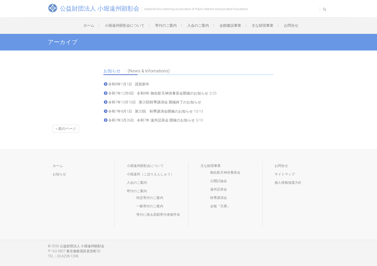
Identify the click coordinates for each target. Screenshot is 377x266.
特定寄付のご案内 (149, 198)
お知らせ (136, 70)
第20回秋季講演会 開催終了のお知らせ (170, 102)
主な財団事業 (262, 25)
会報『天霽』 (220, 206)
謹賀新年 (142, 84)
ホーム (88, 25)
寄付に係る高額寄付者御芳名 (158, 214)
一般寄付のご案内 (149, 206)
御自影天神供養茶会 (225, 172)
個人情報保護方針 (288, 182)
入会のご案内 (198, 25)
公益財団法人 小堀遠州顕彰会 (99, 8)
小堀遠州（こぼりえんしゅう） (150, 174)
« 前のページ (66, 129)
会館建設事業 (230, 25)
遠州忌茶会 (218, 189)
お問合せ (291, 25)
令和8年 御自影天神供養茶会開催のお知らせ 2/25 (176, 93)
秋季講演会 (218, 198)
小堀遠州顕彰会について (125, 25)
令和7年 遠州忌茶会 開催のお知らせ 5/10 (170, 120)
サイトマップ (285, 174)
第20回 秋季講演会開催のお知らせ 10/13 (169, 111)
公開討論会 (218, 181)
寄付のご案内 (166, 25)
